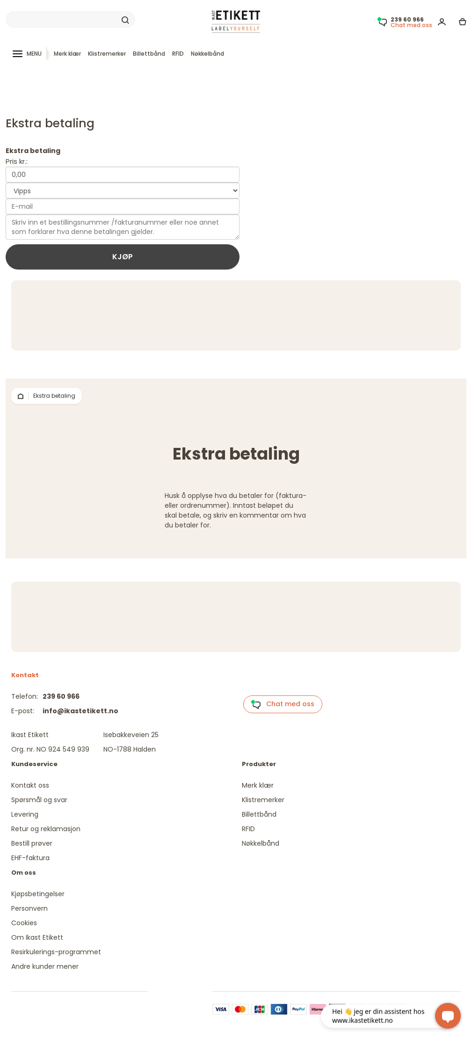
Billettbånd (149, 54)
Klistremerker (107, 54)
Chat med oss (282, 704)
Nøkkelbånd (207, 54)
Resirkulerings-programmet (56, 952)
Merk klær (67, 54)
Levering (24, 814)
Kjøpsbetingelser (38, 894)
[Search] (70, 19)
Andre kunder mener (45, 966)
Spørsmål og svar (39, 799)
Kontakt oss (30, 785)
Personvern (29, 908)
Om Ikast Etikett (37, 937)
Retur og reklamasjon (45, 828)
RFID (178, 54)
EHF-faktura (30, 858)
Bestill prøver (31, 843)
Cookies (24, 923)
